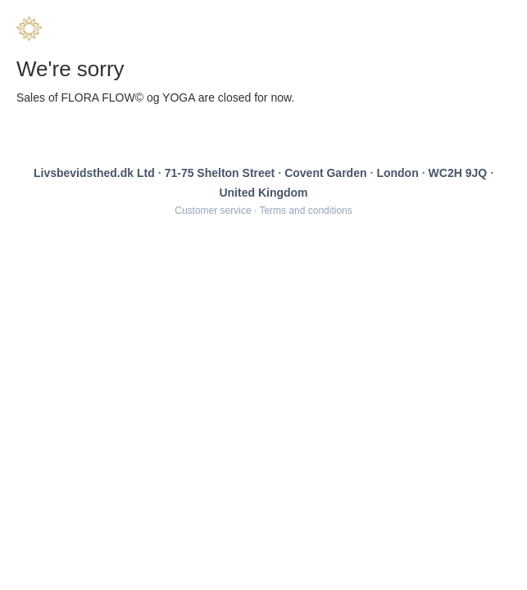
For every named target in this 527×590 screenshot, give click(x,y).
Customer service (213, 210)
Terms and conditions (305, 210)
